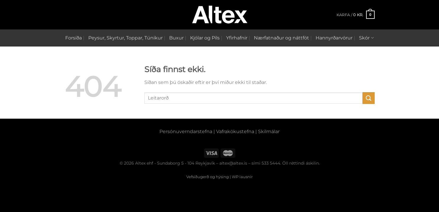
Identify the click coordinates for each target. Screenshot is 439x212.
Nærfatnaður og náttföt (281, 38)
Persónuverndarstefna (185, 131)
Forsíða (73, 38)
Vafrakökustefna (235, 131)
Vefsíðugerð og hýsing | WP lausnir (219, 176)
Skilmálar (269, 131)
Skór (366, 38)
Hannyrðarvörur (334, 38)
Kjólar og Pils (205, 38)
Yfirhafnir (236, 38)
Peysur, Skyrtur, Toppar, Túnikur (125, 38)
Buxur (176, 38)
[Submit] (368, 98)
